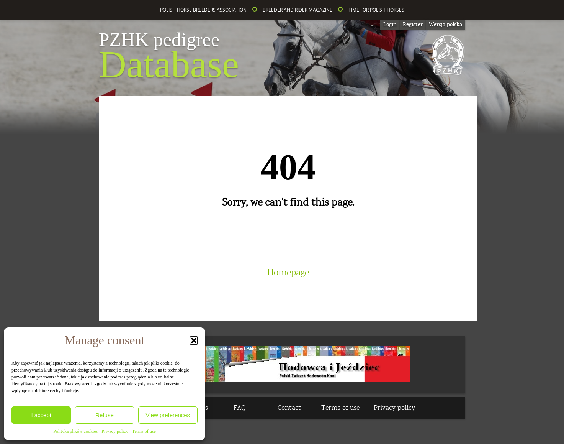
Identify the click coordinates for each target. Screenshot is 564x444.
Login (390, 24)
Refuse (104, 415)
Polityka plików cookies (75, 431)
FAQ (240, 408)
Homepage (288, 272)
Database (169, 58)
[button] (194, 340)
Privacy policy (114, 431)
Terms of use (144, 431)
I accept (41, 415)
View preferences (168, 415)
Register (413, 24)
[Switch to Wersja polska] (445, 25)
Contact (289, 408)
